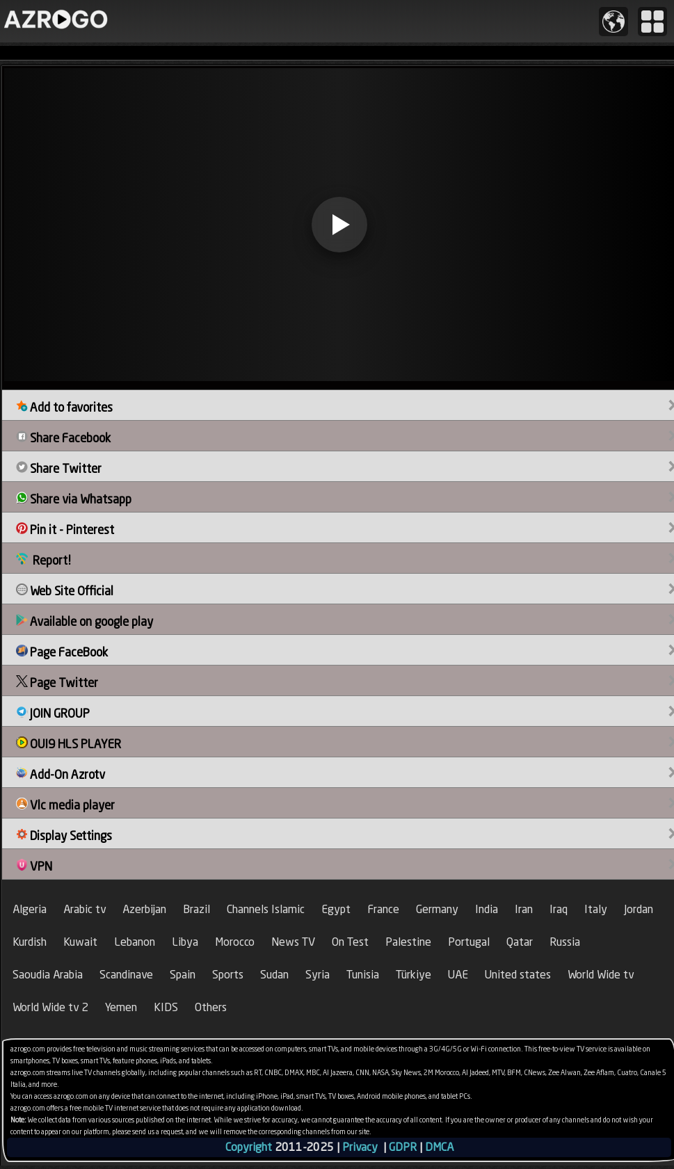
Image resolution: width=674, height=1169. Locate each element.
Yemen (121, 1007)
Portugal (469, 942)
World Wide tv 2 (50, 1007)
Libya (185, 942)
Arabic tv (84, 909)
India (486, 909)
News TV (293, 942)
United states (518, 974)
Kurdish (30, 942)
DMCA (439, 1147)
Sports (227, 974)
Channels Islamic (266, 909)
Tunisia (362, 974)
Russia (564, 942)
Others (211, 1007)
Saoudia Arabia (48, 974)
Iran (524, 909)
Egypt (336, 909)
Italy (595, 909)
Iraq (558, 909)
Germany (437, 909)
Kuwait (80, 942)
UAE (458, 974)
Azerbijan (144, 909)
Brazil (196, 909)
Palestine (408, 942)
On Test (350, 942)
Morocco (235, 942)
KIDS (166, 1007)
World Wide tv (601, 974)
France (383, 909)
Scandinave (126, 974)
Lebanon (134, 942)
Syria (317, 974)
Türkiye (413, 974)
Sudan (274, 974)
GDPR (403, 1147)
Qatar (519, 942)
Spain (182, 974)
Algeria (30, 909)
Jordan (638, 909)
